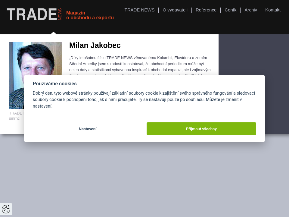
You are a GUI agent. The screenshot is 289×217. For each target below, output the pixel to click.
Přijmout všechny (201, 129)
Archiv (250, 9)
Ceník (230, 9)
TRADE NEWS (139, 9)
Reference (206, 9)
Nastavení (88, 129)
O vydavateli (175, 9)
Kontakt (273, 9)
